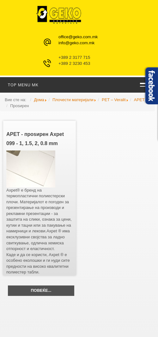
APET (139, 99)
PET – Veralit (114, 99)
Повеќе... (41, 290)
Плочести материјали (73, 99)
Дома (39, 99)
